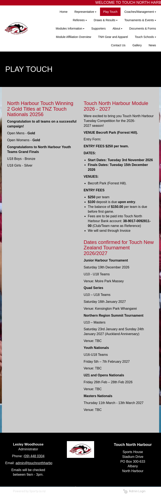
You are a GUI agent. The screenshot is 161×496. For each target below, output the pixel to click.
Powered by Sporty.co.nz (29, 491)
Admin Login (134, 491)
